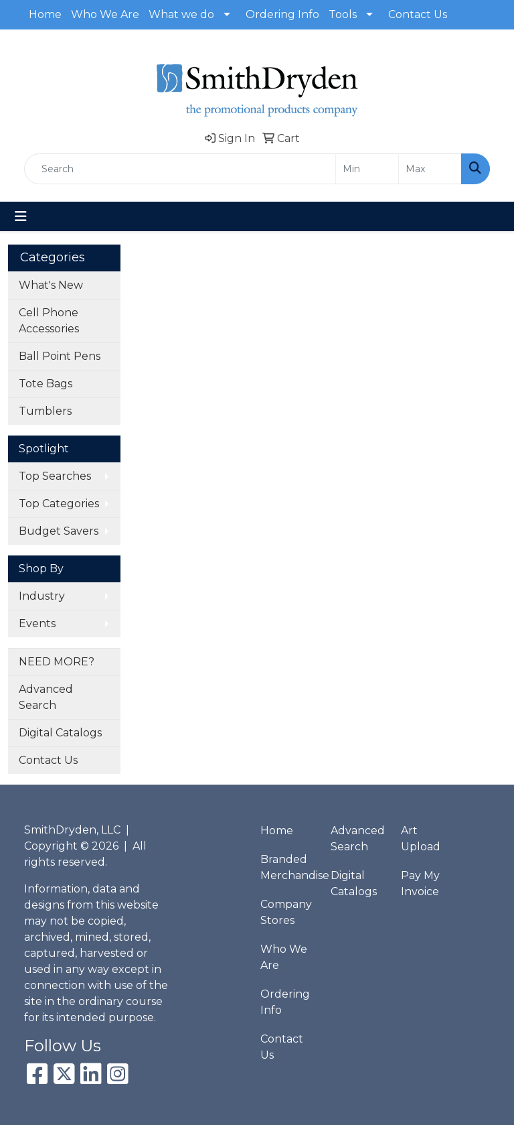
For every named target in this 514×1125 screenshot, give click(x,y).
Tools (343, 14)
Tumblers (45, 411)
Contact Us (417, 14)
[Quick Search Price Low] (367, 168)
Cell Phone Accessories (49, 320)
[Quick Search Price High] (430, 168)
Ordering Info (282, 14)
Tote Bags (45, 383)
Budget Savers (58, 531)
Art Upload (420, 838)
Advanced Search (46, 697)
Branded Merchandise (287, 867)
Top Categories (59, 503)
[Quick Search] (180, 168)
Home (45, 14)
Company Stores (286, 912)
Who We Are (105, 14)
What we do (181, 14)
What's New (51, 285)
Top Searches (55, 476)
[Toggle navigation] (21, 216)
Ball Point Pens (59, 356)
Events (37, 623)
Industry (42, 596)
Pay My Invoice (420, 883)
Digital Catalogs (60, 732)
